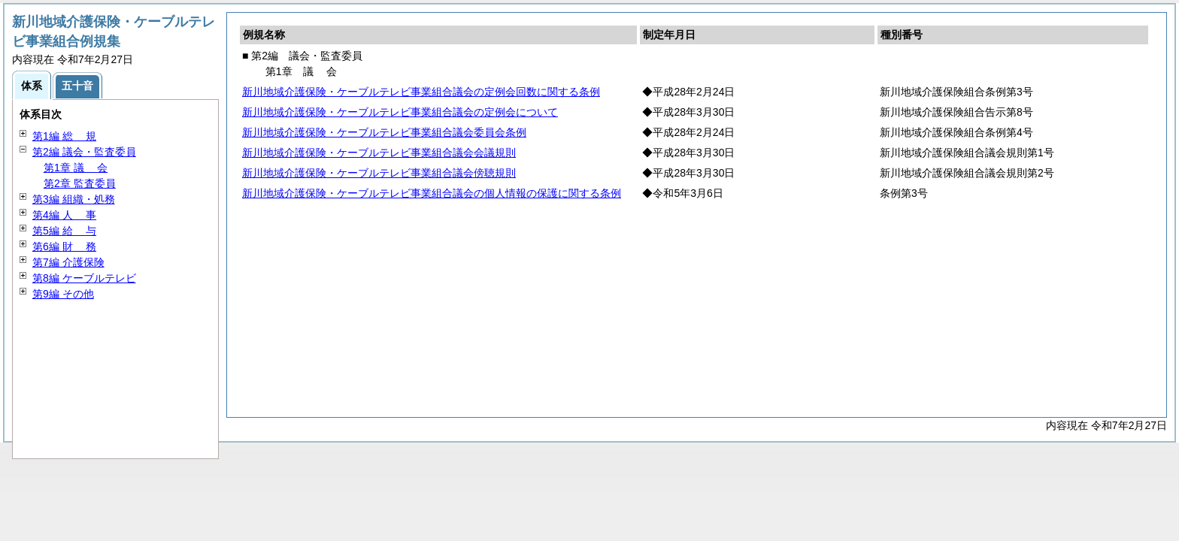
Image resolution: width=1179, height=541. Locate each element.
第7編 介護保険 (68, 262)
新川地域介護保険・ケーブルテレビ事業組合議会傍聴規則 (379, 173)
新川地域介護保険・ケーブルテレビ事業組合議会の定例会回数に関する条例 (421, 92)
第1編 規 (64, 136)
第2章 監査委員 (80, 183)
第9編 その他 (63, 294)
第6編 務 (64, 246)
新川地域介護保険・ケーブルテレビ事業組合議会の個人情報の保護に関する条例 (431, 193)
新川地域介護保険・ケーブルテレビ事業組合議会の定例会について (400, 112)
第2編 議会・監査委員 (84, 152)
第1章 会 (76, 168)
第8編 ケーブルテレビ (84, 278)
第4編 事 (64, 215)
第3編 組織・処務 (73, 199)
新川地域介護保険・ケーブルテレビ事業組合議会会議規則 (379, 153)
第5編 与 (64, 231)
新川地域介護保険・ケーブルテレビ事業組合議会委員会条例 (384, 132)
